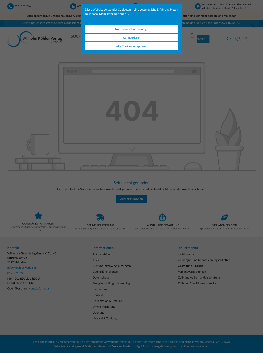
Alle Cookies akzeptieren (131, 46)
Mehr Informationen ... (114, 14)
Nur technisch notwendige (131, 29)
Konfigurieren (131, 37)
